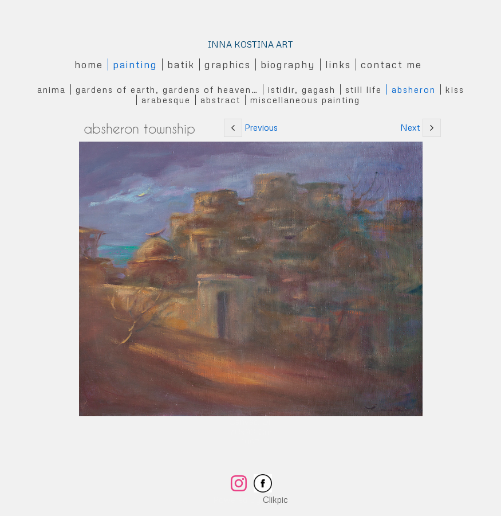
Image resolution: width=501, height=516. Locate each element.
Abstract (220, 100)
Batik (181, 64)
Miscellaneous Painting (305, 100)
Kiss (454, 89)
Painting (135, 64)
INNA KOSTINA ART (250, 44)
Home (88, 64)
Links (338, 64)
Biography (288, 64)
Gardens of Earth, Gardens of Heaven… (167, 89)
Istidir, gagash (302, 89)
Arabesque (166, 100)
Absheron (414, 89)
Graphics (227, 64)
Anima (51, 89)
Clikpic (275, 499)
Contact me (391, 64)
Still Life (363, 89)
